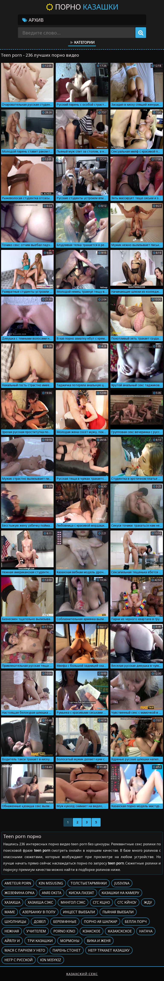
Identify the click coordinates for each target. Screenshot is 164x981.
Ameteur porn (17, 883)
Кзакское (91, 931)
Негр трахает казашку (109, 950)
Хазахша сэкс (40, 902)
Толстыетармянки (88, 883)
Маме (9, 912)
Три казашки (40, 940)
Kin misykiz (50, 960)
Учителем (36, 931)
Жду (148, 902)
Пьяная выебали (118, 912)
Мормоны (69, 940)
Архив (33, 20)
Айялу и (12, 940)
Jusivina (121, 883)
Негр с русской (18, 960)
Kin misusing (51, 883)
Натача (145, 931)
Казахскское (120, 931)
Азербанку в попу (39, 912)
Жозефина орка (19, 892)
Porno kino (64, 931)
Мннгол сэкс (73, 902)
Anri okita (51, 892)
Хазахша (12, 902)
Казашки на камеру (120, 892)
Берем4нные (64, 921)
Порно (82, 7)
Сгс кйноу (126, 902)
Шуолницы (15, 921)
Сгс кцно (101, 902)
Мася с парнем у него (24, 950)
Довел (40, 921)
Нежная (11, 931)
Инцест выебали (79, 912)
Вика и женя (99, 940)
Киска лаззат (81, 892)
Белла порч (136, 921)
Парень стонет (67, 950)
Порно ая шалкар (100, 921)
